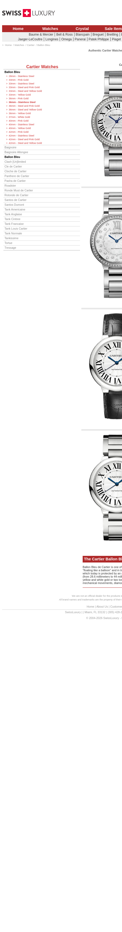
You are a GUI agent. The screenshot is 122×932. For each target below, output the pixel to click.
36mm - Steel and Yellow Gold (25, 109)
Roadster (10, 185)
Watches (50, 29)
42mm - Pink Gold (19, 132)
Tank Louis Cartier (15, 228)
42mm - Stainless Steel (21, 135)
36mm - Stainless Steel (22, 102)
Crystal (82, 29)
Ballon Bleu (12, 72)
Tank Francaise (14, 223)
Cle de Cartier (13, 166)
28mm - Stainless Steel (21, 76)
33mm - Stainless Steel (21, 83)
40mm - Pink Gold (19, 120)
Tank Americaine (14, 209)
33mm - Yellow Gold (20, 94)
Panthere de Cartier (16, 176)
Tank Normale (13, 233)
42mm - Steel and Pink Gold (24, 139)
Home (18, 29)
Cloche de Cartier (15, 171)
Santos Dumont (14, 204)
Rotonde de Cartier (16, 195)
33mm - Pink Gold (19, 80)
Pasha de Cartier (15, 180)
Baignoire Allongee (16, 152)
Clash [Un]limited (15, 161)
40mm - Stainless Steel (21, 124)
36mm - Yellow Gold (20, 113)
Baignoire (10, 147)
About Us (102, 606)
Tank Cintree (12, 219)
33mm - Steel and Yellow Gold (25, 91)
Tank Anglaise (13, 214)
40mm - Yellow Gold (20, 128)
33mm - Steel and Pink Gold (24, 87)
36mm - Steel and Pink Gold (24, 106)
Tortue (8, 242)
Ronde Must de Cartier (18, 190)
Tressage (10, 247)
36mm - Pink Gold (19, 98)
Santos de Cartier (15, 199)
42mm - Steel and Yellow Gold (25, 143)
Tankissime (11, 238)
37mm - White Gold (19, 117)
